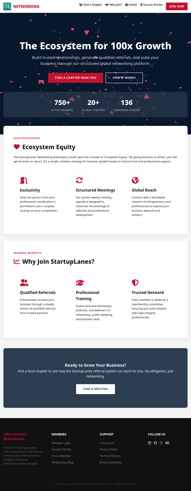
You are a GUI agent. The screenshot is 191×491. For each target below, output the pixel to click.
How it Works (124, 78)
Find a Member (61, 456)
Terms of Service (110, 456)
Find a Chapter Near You (75, 78)
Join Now (176, 6)
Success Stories (151, 4)
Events (131, 4)
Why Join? (113, 4)
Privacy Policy (108, 449)
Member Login (61, 443)
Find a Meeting (95, 389)
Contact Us (107, 443)
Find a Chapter (90, 4)
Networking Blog (62, 462)
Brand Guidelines (111, 462)
